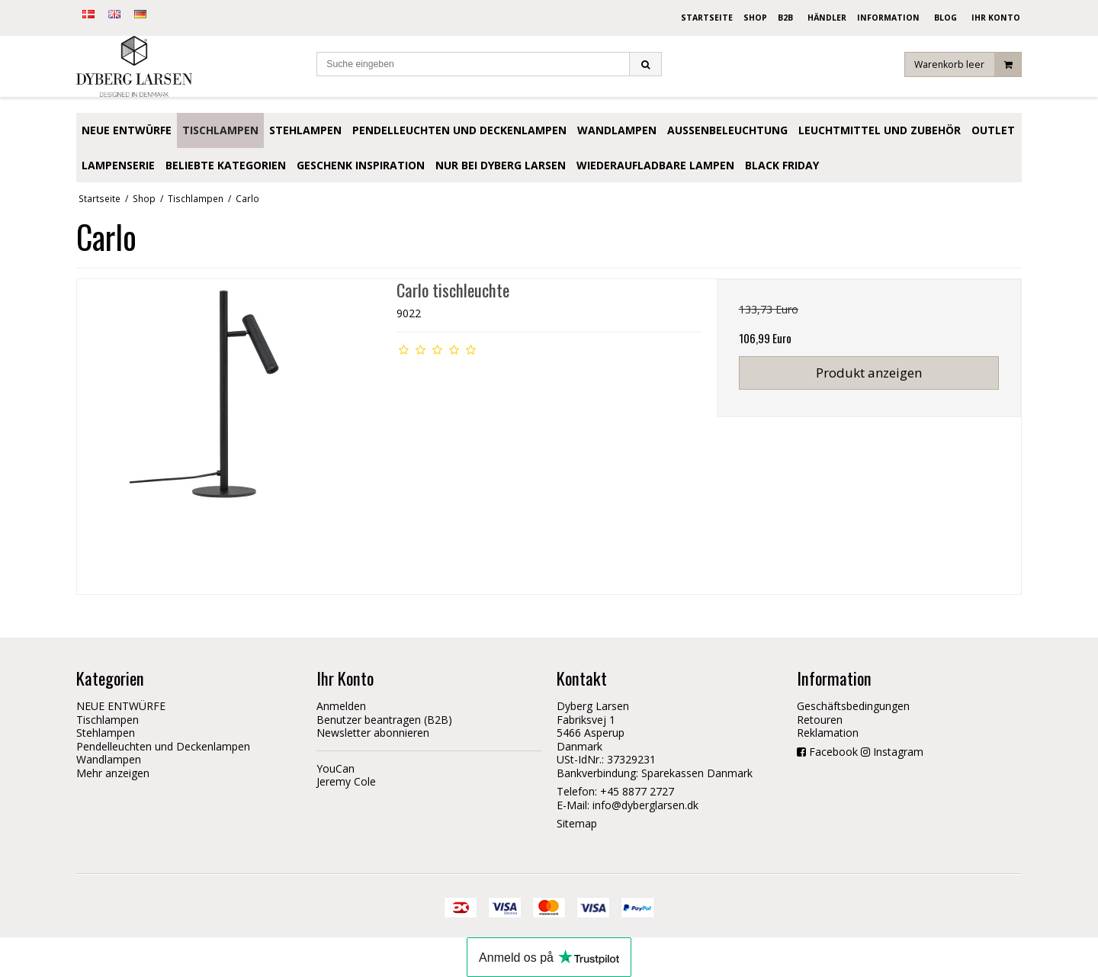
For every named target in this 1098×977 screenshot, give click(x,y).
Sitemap (577, 823)
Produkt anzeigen (869, 372)
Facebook (833, 751)
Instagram (898, 751)
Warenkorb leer (967, 64)
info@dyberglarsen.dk (645, 805)
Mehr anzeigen (112, 773)
